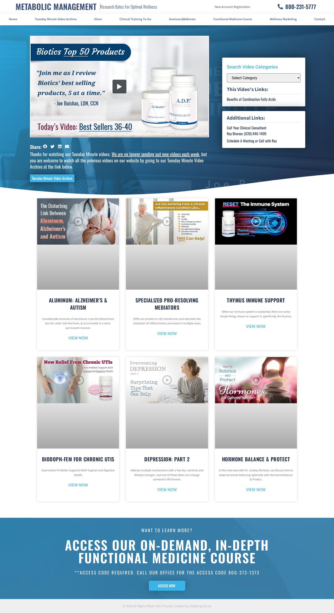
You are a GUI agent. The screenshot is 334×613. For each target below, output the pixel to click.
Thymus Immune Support (256, 300)
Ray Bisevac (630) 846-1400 (246, 133)
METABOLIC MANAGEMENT (56, 6)
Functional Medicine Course (232, 19)
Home (13, 19)
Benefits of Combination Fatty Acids (251, 99)
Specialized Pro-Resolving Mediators (167, 303)
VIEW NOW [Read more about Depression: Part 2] (167, 490)
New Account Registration (232, 7)
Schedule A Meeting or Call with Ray (252, 141)
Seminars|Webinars (182, 19)
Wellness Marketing (283, 19)
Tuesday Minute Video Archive (56, 19)
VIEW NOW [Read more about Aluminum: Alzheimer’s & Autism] (78, 338)
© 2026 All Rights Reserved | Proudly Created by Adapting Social (167, 606)
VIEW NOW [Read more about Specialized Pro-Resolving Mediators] (167, 334)
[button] (45, 146)
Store (98, 19)
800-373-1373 (244, 572)
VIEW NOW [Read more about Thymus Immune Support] (256, 326)
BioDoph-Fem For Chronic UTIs (78, 459)
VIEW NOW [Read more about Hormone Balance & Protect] (256, 490)
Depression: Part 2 (166, 459)
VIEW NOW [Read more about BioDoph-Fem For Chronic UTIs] (78, 485)
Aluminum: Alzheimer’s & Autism (78, 303)
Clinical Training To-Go (135, 19)
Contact (319, 19)
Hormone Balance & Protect (256, 459)
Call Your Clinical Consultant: (247, 128)
